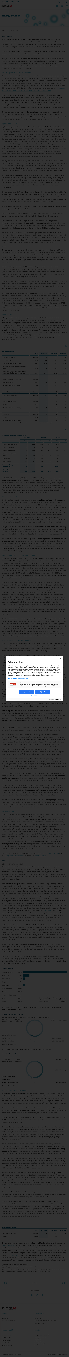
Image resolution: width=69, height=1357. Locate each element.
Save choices (34, 696)
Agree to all (26, 692)
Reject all (42, 692)
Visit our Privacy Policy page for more (18, 678)
